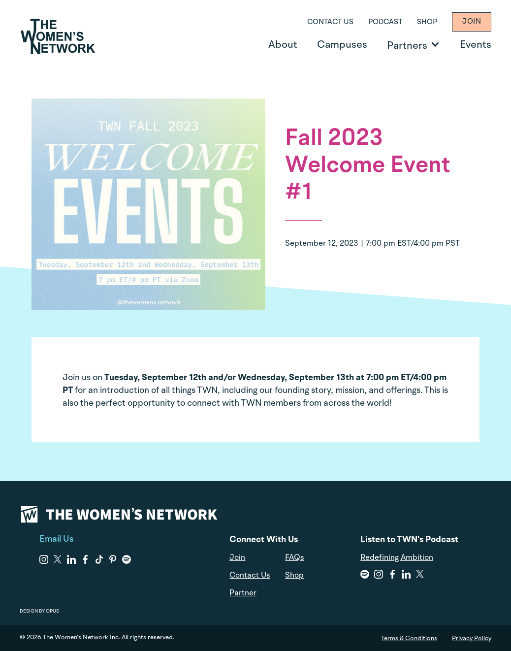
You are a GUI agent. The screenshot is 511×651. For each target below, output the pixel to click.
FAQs (294, 558)
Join (471, 22)
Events (475, 45)
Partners (407, 46)
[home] (58, 36)
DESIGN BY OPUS (39, 611)
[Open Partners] (435, 44)
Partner (242, 593)
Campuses (342, 45)
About (282, 45)
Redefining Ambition (396, 558)
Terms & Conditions (409, 638)
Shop (427, 22)
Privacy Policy (471, 638)
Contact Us (330, 22)
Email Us (56, 539)
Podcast (385, 22)
